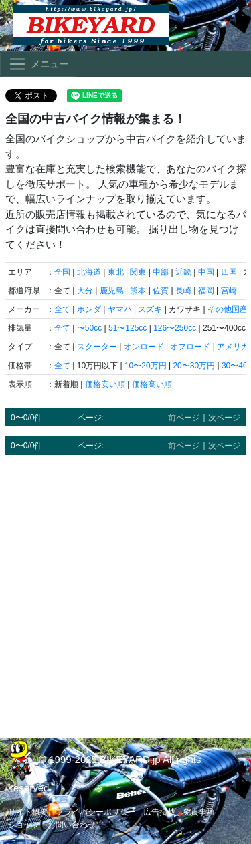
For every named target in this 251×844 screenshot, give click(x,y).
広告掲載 (159, 812)
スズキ (150, 309)
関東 (138, 272)
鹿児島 (112, 290)
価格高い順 (152, 384)
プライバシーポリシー (96, 812)
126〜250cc (174, 328)
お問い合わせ (72, 824)
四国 (229, 272)
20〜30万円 (194, 365)
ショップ (24, 824)
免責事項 (199, 812)
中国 (206, 272)
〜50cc (89, 328)
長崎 (183, 290)
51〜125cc (127, 328)
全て (62, 309)
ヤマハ (120, 309)
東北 (116, 272)
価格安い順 (105, 384)
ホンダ (89, 309)
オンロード (144, 346)
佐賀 (161, 290)
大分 (85, 290)
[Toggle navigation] (38, 64)
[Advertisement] (125, 590)
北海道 (89, 272)
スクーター (97, 346)
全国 (62, 272)
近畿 (183, 272)
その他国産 (227, 309)
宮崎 (229, 290)
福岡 (206, 290)
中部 (161, 272)
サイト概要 (28, 812)
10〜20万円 (145, 365)
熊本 (138, 290)
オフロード (190, 346)
